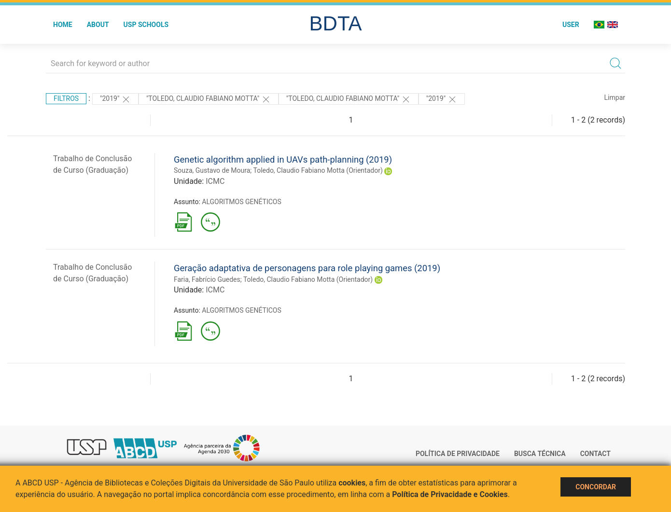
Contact (595, 453)
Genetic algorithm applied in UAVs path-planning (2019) (283, 159)
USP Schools (146, 24)
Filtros (66, 98)
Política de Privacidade (458, 453)
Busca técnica (540, 453)
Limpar (614, 97)
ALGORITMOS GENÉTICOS (241, 202)
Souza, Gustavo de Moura (212, 170)
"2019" (115, 99)
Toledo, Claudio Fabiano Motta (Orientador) (318, 170)
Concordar (595, 487)
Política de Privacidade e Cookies (450, 494)
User (570, 24)
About (98, 24)
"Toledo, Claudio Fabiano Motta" (208, 99)
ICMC (215, 181)
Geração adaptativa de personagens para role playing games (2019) (307, 268)
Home (62, 24)
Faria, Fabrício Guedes (207, 279)
